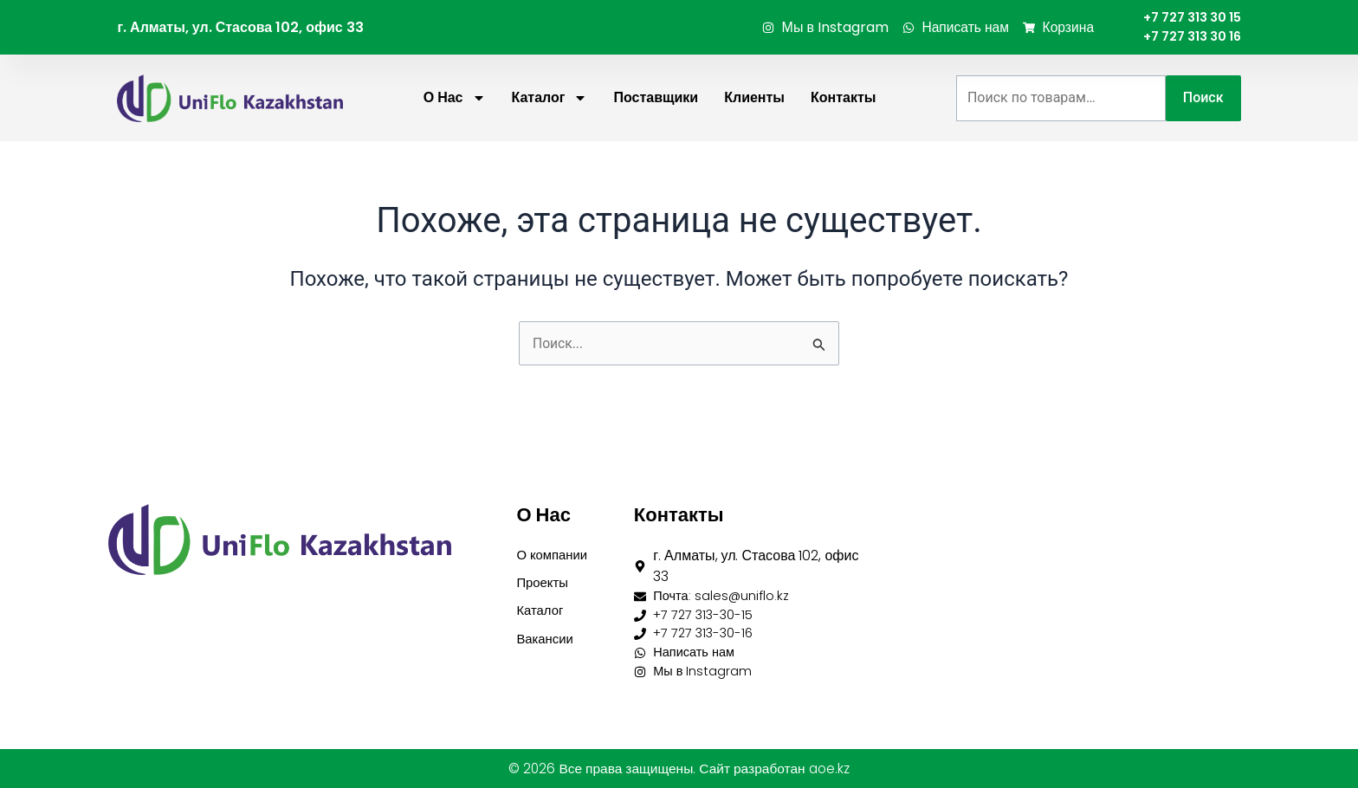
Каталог (550, 102)
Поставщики (655, 102)
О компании (554, 546)
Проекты (544, 575)
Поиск (1203, 102)
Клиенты (754, 102)
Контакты (843, 102)
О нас (455, 102)
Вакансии (547, 634)
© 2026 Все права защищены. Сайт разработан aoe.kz (679, 768)
